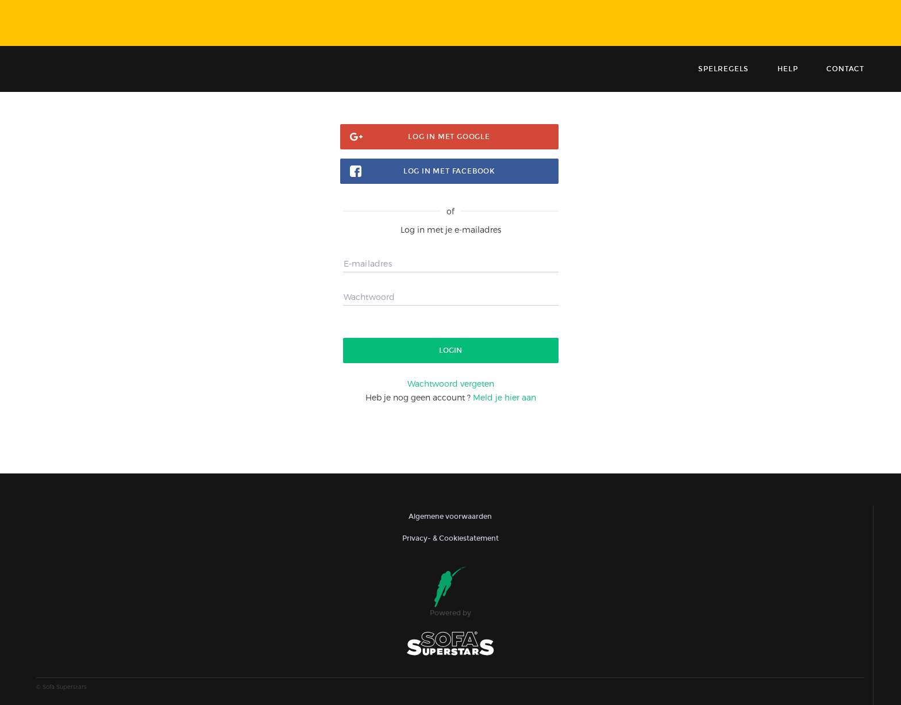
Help (787, 69)
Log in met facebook (449, 171)
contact (845, 69)
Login (450, 350)
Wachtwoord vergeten (450, 383)
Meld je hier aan (504, 397)
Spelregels (723, 69)
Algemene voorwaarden (450, 517)
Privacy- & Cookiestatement (450, 538)
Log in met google (449, 137)
